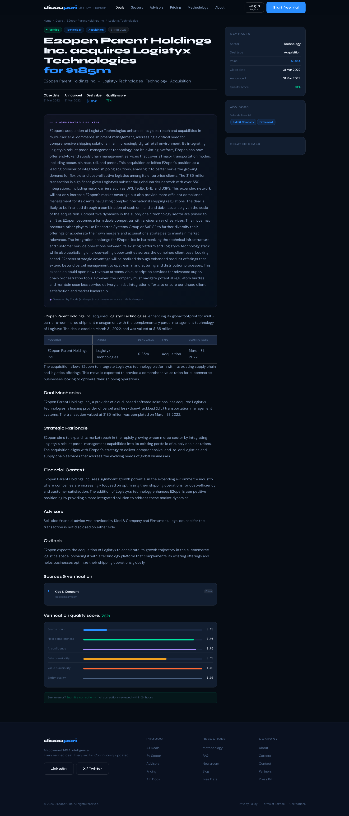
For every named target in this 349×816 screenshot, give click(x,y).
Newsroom (211, 763)
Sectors (137, 7)
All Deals (152, 748)
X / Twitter (92, 769)
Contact (265, 763)
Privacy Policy (248, 804)
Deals (120, 7)
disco (75, 7)
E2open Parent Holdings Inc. (85, 21)
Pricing (175, 7)
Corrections (297, 804)
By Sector (153, 756)
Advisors (156, 7)
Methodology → (134, 299)
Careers (265, 756)
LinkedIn (59, 769)
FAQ (206, 756)
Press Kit (265, 779)
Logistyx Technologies (123, 21)
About (220, 7)
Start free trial (286, 7)
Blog (206, 771)
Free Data (210, 779)
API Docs (153, 779)
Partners (265, 771)
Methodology (198, 7)
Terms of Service (273, 804)
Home (47, 21)
